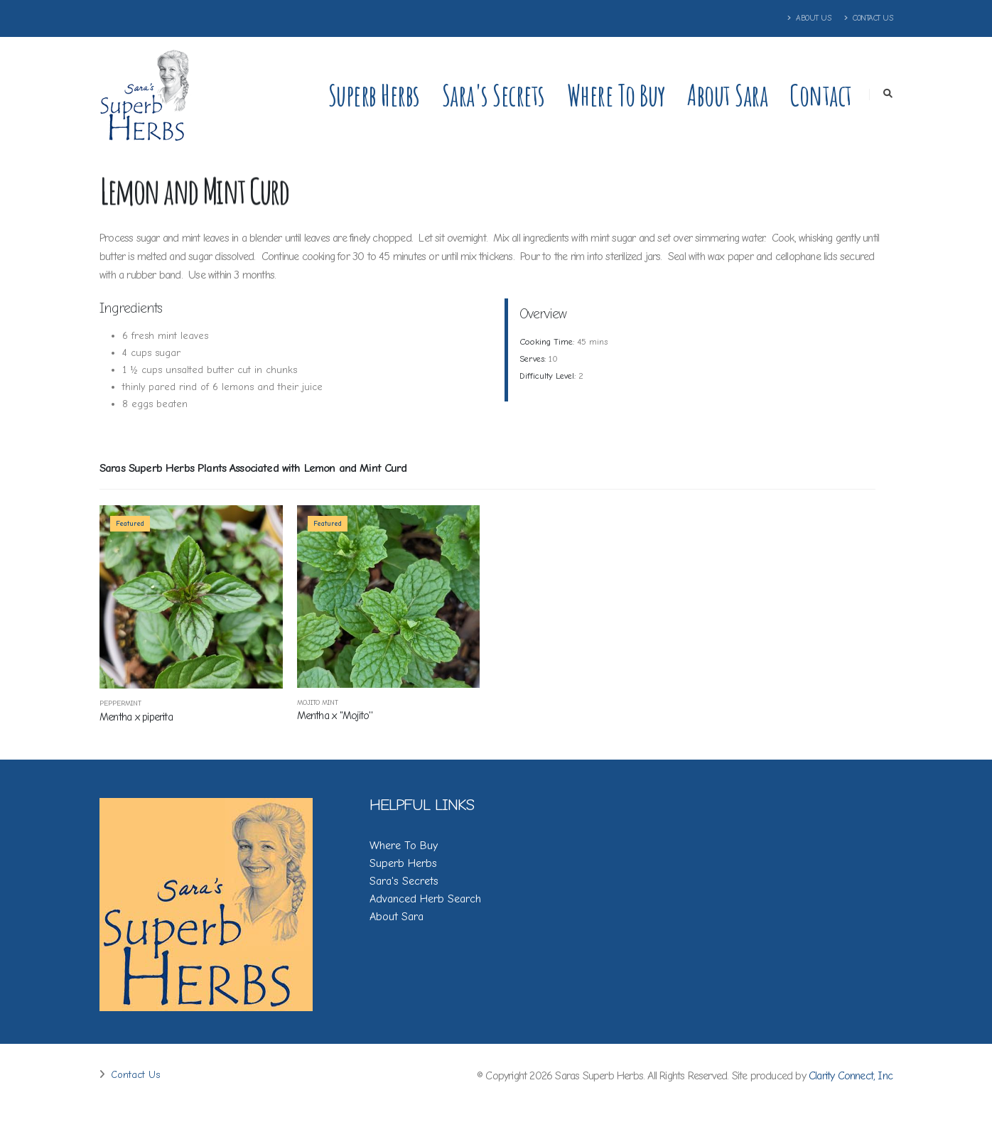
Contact (820, 95)
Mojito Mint (317, 702)
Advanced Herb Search (425, 898)
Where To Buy (404, 845)
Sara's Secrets (493, 95)
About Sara (727, 95)
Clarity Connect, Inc (851, 1075)
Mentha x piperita (136, 717)
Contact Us (868, 18)
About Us (809, 18)
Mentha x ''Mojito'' (334, 715)
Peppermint (120, 703)
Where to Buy (616, 95)
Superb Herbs (374, 95)
